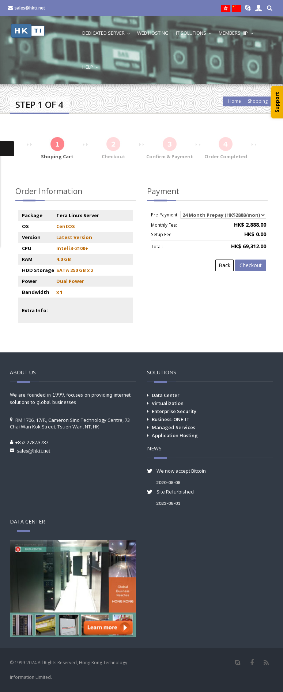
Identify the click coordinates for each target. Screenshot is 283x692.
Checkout (250, 265)
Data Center (166, 395)
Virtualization (168, 403)
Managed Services (173, 427)
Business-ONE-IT (171, 419)
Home (234, 101)
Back (224, 265)
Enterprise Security (174, 411)
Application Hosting (175, 435)
